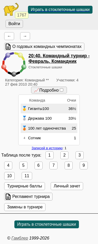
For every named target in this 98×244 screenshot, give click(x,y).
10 (9, 176)
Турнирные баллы (24, 186)
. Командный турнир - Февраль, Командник (59, 58)
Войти (14, 23)
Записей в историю (47, 148)
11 (27, 176)
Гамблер (19, 238)
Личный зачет (67, 186)
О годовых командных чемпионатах (47, 46)
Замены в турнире (25, 207)
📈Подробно (48, 90)
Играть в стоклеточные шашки (60, 9)
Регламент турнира (31, 196)
